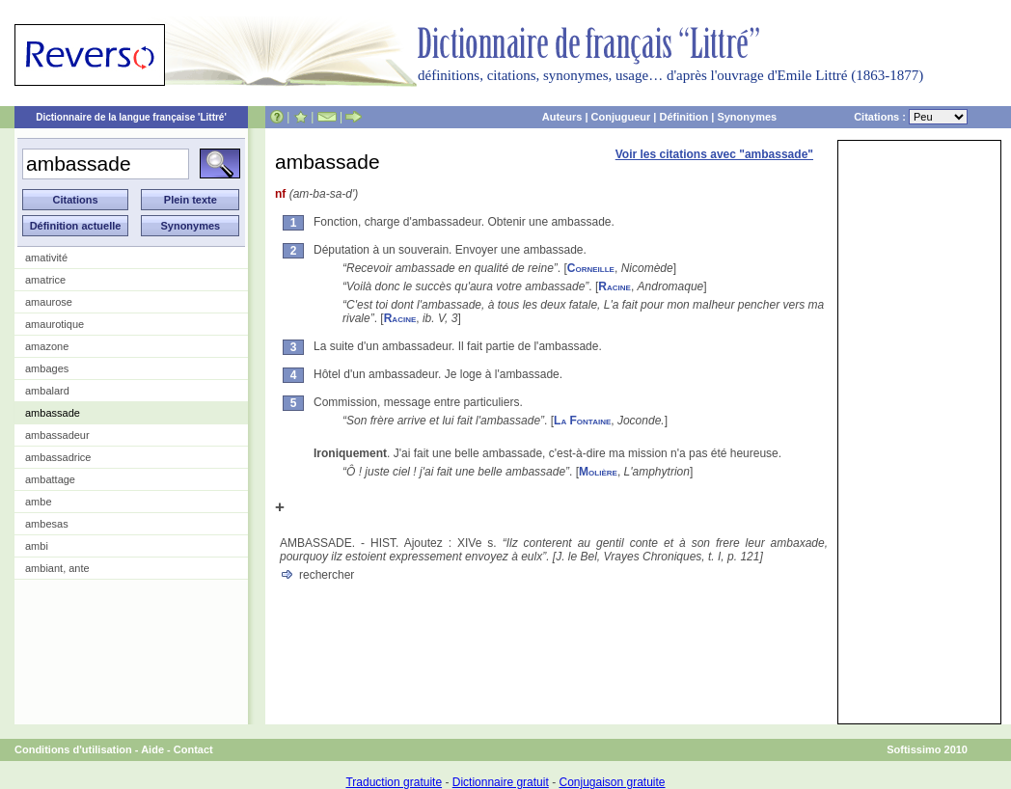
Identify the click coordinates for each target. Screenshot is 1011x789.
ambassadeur (57, 435)
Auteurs (562, 116)
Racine (614, 286)
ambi (36, 546)
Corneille (591, 268)
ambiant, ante (57, 568)
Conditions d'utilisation (73, 749)
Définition (683, 116)
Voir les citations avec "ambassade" (714, 154)
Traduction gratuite (393, 782)
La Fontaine (582, 420)
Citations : (911, 116)
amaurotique (54, 324)
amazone (46, 346)
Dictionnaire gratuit (500, 782)
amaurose (48, 302)
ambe (38, 501)
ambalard (47, 390)
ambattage (50, 479)
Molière (598, 471)
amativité (46, 257)
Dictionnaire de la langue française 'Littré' (131, 117)
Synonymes (747, 116)
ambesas (46, 524)
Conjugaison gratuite (612, 782)
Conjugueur (621, 116)
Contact (193, 749)
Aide (152, 749)
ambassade (52, 413)
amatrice (45, 280)
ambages (46, 368)
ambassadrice (58, 457)
